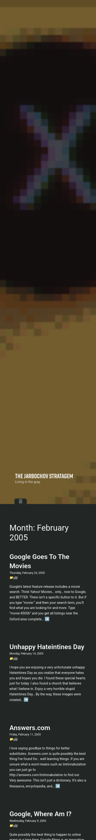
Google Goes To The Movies (39, 561)
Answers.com (29, 728)
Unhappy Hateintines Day (46, 647)
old (15, 577)
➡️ (47, 619)
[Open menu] (20, 501)
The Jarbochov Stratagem (44, 476)
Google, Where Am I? (40, 814)
